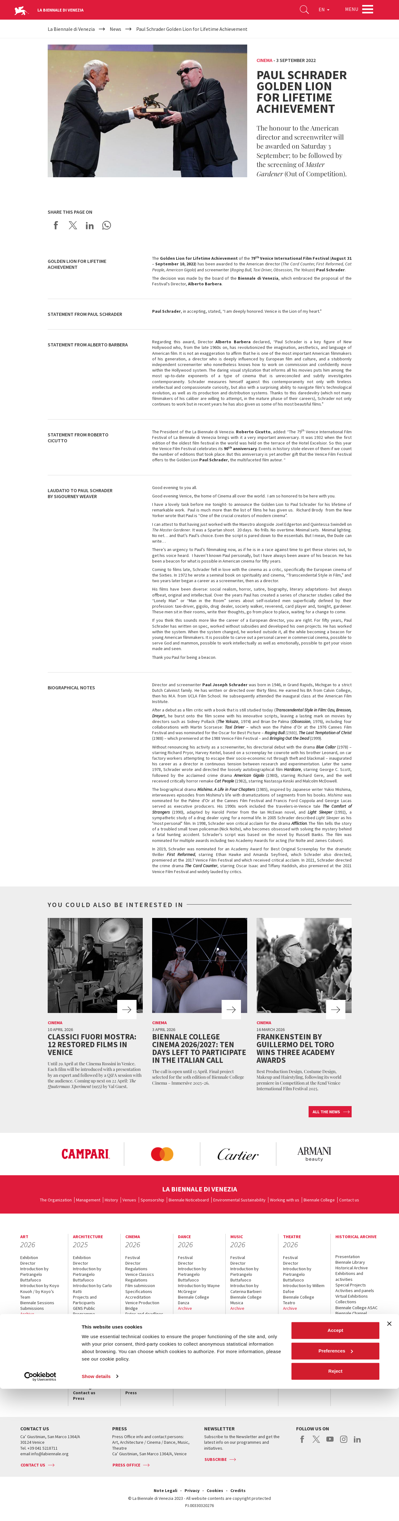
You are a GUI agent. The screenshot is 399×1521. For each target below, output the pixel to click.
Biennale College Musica (246, 1299)
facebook (302, 1442)
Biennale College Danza (193, 1299)
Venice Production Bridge (142, 1305)
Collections (345, 1302)
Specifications (138, 1291)
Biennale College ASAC (356, 1307)
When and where (37, 1325)
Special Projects (350, 1285)
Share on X (73, 225)
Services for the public (36, 1350)
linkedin (357, 1442)
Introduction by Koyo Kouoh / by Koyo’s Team (39, 1291)
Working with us (284, 1200)
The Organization (56, 1200)
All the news (326, 1112)
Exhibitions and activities (349, 1276)
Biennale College (319, 1200)
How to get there (38, 1359)
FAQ (24, 1341)
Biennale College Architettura (88, 1339)
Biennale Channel (351, 1313)
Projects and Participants (85, 1299)
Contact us (349, 1200)
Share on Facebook (56, 225)
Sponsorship (152, 1200)
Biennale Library (350, 1262)
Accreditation (34, 1330)
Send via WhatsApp (107, 225)
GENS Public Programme (84, 1311)
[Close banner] (389, 1456)
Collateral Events (88, 1325)
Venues (129, 1200)
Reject (335, 1503)
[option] (86, 1154)
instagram (343, 1442)
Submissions (32, 1308)
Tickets (28, 1336)
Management (88, 1200)
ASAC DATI (344, 1319)
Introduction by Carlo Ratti (92, 1288)
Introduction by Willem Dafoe (303, 1288)
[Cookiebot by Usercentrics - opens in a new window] (40, 1509)
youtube (330, 1442)
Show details (96, 1508)
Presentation (347, 1256)
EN (320, 10)
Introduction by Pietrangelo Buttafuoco (34, 1274)
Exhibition (29, 1257)
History (111, 1200)
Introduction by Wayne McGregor (199, 1288)
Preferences (336, 1483)
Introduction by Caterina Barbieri (246, 1288)
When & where (349, 1335)
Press (26, 1370)
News (340, 1340)
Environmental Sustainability (239, 1200)
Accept (335, 1463)
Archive (27, 1314)
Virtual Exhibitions (351, 1296)
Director (28, 1263)
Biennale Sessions (37, 1302)
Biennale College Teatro (298, 1299)
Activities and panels (354, 1290)
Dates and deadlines (144, 1314)
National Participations (93, 1320)
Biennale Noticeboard (189, 1200)
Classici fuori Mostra (144, 1331)
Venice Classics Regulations (139, 1277)
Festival (132, 1257)
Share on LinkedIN (90, 225)
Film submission (140, 1285)
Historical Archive (351, 1268)
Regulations (136, 1268)
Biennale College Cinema (140, 1322)
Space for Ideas (88, 1331)
